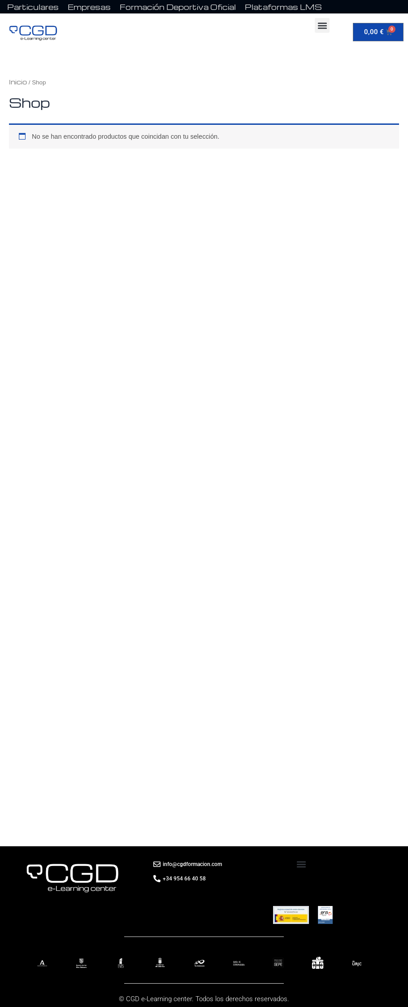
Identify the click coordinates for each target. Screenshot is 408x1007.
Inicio (18, 81)
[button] (322, 25)
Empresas (89, 7)
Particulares (33, 7)
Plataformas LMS (283, 7)
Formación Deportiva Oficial (178, 7)
